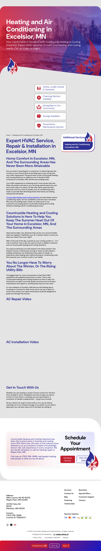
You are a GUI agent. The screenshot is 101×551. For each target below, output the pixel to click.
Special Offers (84, 495)
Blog (66, 499)
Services (67, 492)
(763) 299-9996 (83, 461)
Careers (82, 502)
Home (8, 137)
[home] (48, 3)
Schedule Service (68, 461)
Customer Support (86, 499)
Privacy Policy (37, 539)
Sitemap (65, 539)
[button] (66, 546)
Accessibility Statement (52, 539)
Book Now (83, 492)
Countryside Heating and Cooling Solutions (23, 199)
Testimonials (69, 506)
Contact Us (69, 495)
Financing (68, 502)
